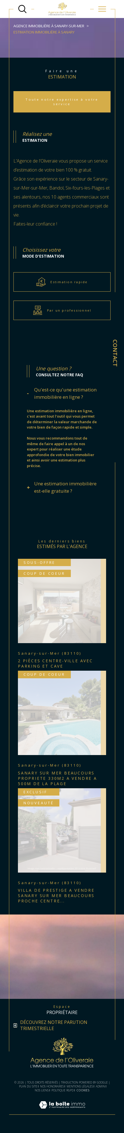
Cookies (82, 1090)
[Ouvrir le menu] (102, 9)
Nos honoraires (52, 1086)
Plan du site (28, 1086)
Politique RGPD (63, 1090)
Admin (100, 1086)
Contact (115, 353)
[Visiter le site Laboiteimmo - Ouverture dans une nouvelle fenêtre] (62, 1111)
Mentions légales (80, 1086)
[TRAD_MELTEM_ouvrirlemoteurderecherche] (22, 8)
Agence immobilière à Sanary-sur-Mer (48, 25)
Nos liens (42, 1090)
